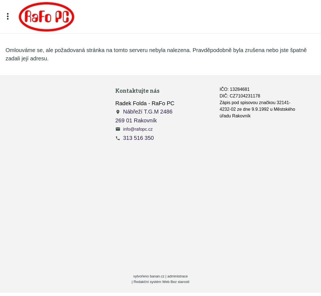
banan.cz (157, 276)
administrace (177, 276)
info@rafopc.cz (138, 129)
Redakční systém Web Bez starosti (161, 282)
